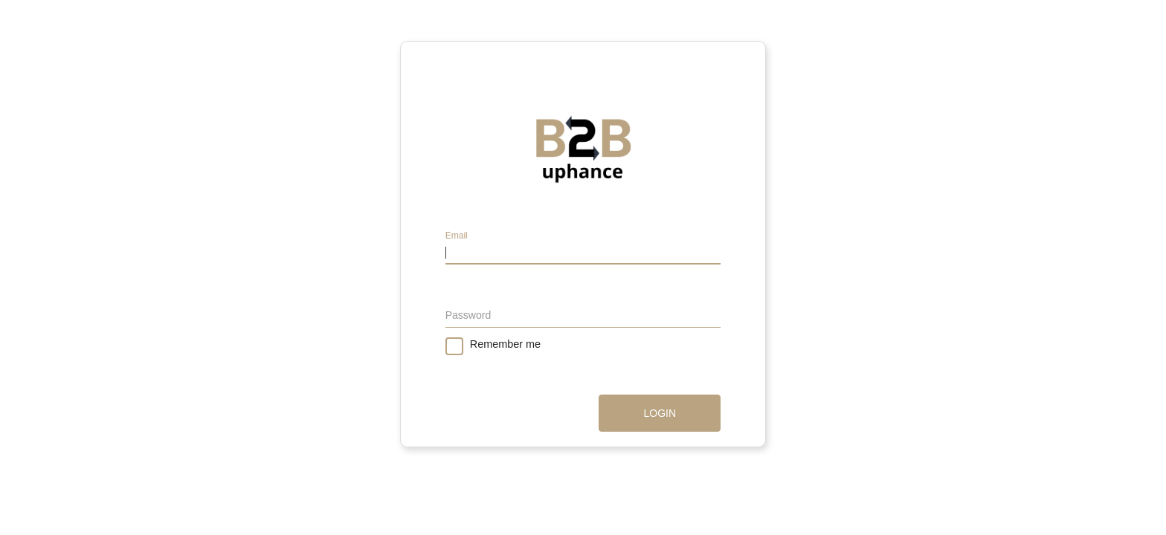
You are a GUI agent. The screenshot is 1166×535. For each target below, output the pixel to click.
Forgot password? (679, 342)
